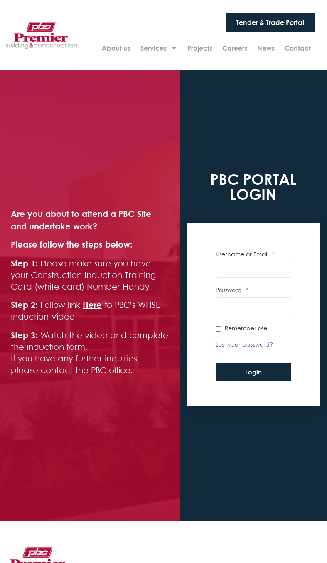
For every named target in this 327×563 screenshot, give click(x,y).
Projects (199, 48)
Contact (298, 48)
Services (158, 48)
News (266, 48)
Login (253, 372)
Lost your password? (244, 345)
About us (116, 48)
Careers (234, 48)
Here (92, 305)
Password (232, 290)
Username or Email (245, 255)
